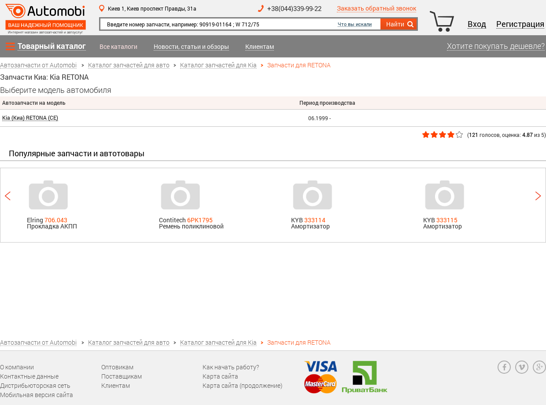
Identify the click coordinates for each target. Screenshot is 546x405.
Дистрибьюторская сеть (35, 385)
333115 (446, 220)
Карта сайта (220, 376)
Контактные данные (29, 376)
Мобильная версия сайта (36, 394)
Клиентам (259, 47)
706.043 (55, 220)
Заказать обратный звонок (376, 8)
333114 (314, 220)
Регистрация (520, 24)
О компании (17, 367)
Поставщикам (121, 376)
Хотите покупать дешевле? (496, 46)
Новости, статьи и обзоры (191, 47)
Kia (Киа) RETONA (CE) (30, 117)
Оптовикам (117, 367)
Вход (477, 24)
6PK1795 (200, 220)
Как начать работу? (231, 367)
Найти (400, 24)
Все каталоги (118, 46)
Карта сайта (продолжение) (242, 385)
